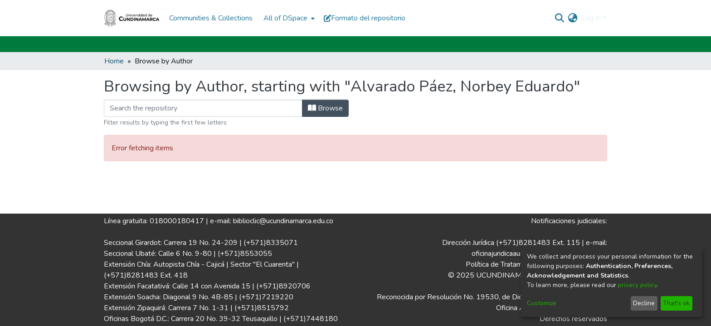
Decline (644, 303)
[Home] (132, 18)
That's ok (676, 303)
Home (114, 61)
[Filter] (203, 108)
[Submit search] (559, 18)
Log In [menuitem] (591, 18)
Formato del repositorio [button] (364, 18)
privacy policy (637, 285)
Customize (541, 303)
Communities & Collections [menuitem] (211, 18)
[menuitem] (288, 18)
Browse (325, 108)
